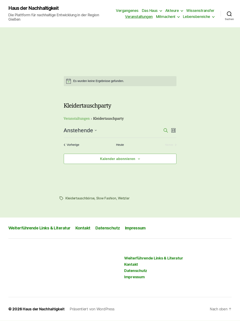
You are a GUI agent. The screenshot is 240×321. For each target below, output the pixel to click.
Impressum (142, 228)
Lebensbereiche (196, 17)
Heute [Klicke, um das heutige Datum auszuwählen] (120, 145)
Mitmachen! (165, 17)
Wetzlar (125, 198)
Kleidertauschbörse (80, 198)
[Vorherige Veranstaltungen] (71, 145)
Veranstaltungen (139, 17)
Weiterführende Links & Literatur (41, 228)
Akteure (172, 10)
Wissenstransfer (200, 10)
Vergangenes (127, 10)
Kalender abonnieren (117, 159)
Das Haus (150, 10)
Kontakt (87, 228)
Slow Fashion (107, 198)
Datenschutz (113, 228)
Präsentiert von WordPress (93, 309)
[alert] (120, 81)
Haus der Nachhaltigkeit (35, 8)
